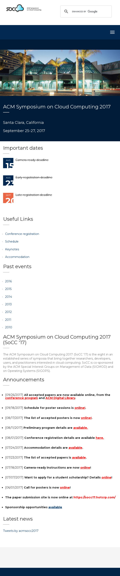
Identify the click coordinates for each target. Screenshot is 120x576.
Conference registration (22, 234)
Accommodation (17, 257)
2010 (8, 327)
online (85, 467)
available (75, 448)
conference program (21, 398)
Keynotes (12, 249)
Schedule (12, 241)
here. (100, 438)
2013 (8, 304)
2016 (8, 281)
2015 (8, 289)
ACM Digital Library (60, 398)
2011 (8, 320)
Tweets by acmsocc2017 (20, 531)
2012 (8, 312)
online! (80, 408)
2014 (8, 297)
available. (80, 428)
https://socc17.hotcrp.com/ (94, 497)
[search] (85, 11)
